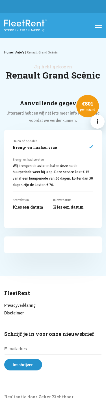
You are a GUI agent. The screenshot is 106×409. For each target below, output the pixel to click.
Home (8, 52)
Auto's (19, 52)
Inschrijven (23, 365)
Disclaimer (14, 313)
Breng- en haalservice (53, 148)
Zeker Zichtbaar (55, 396)
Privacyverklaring (20, 305)
